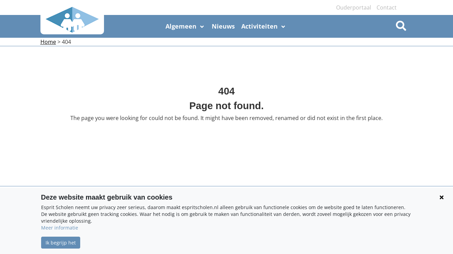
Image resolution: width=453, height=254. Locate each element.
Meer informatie (59, 227)
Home (48, 42)
